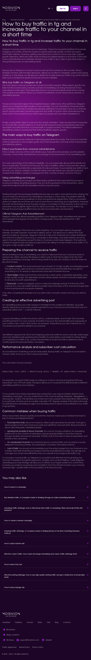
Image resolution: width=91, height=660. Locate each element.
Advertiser (6, 622)
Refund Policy (24, 647)
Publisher (18, 622)
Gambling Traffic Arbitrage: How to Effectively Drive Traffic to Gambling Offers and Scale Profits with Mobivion (43, 509)
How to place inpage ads (14, 587)
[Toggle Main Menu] (86, 8)
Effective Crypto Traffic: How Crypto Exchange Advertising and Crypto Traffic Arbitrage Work (40, 554)
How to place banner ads (14, 543)
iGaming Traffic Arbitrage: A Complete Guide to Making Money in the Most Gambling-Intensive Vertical (42, 532)
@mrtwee (10, 640)
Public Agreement (9, 647)
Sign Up (63, 8)
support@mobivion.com (29, 640)
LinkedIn (49, 640)
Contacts (67, 622)
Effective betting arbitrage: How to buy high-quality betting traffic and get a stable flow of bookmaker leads (44, 576)
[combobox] (50, 8)
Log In (75, 8)
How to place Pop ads (13, 564)
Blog (3, 19)
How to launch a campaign (15, 487)
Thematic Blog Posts (17, 19)
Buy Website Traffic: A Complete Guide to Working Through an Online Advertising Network (39, 497)
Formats (30, 622)
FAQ (48, 622)
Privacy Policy (37, 647)
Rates (40, 622)
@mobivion (10, 630)
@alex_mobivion (12, 635)
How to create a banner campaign (18, 520)
